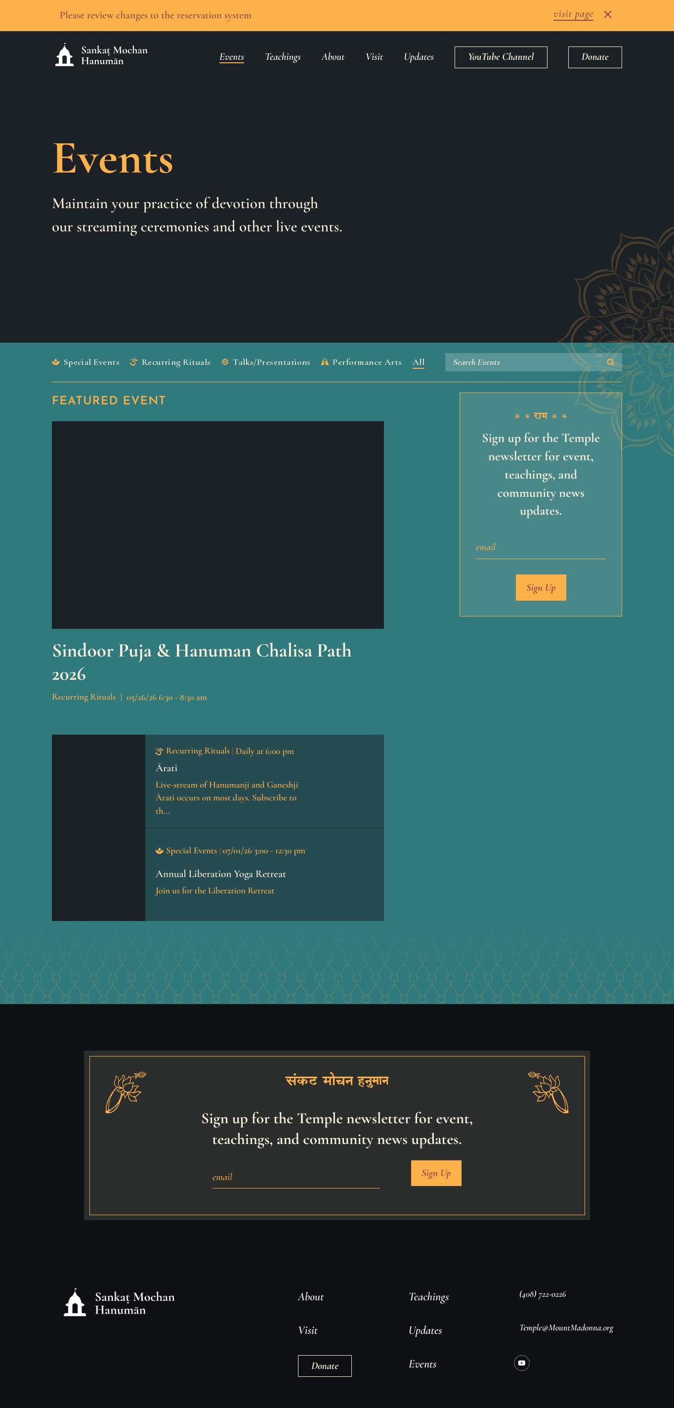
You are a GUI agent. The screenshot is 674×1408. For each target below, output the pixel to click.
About (333, 50)
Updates (418, 50)
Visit (374, 50)
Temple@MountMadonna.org (566, 1321)
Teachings (283, 50)
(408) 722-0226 (542, 1287)
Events (231, 50)
